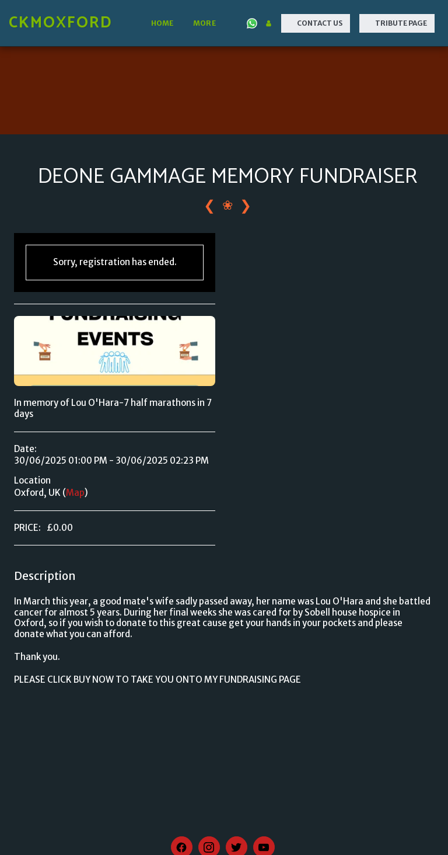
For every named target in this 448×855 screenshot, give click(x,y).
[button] (252, 23)
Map (75, 492)
